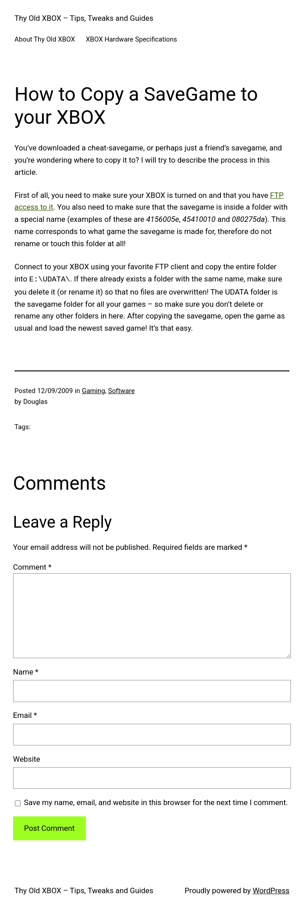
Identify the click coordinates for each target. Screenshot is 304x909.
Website (26, 758)
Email (25, 714)
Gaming (93, 390)
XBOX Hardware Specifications (131, 39)
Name (25, 670)
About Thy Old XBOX (44, 39)
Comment (32, 566)
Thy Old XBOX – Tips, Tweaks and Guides (83, 18)
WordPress (271, 889)
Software (121, 390)
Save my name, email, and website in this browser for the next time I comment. (156, 801)
